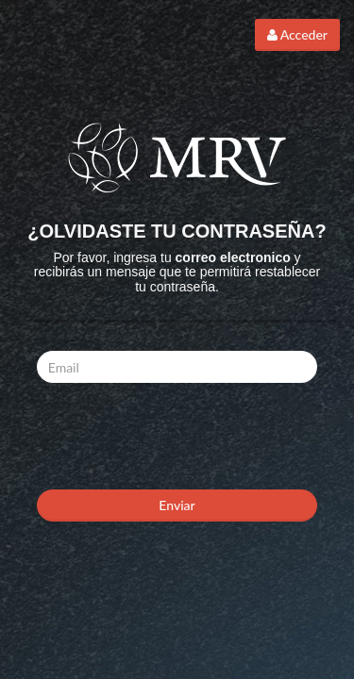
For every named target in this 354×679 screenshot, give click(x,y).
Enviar (176, 505)
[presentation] (180, 434)
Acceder (297, 34)
